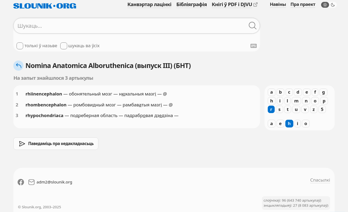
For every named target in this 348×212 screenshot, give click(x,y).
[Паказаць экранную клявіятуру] (253, 46)
